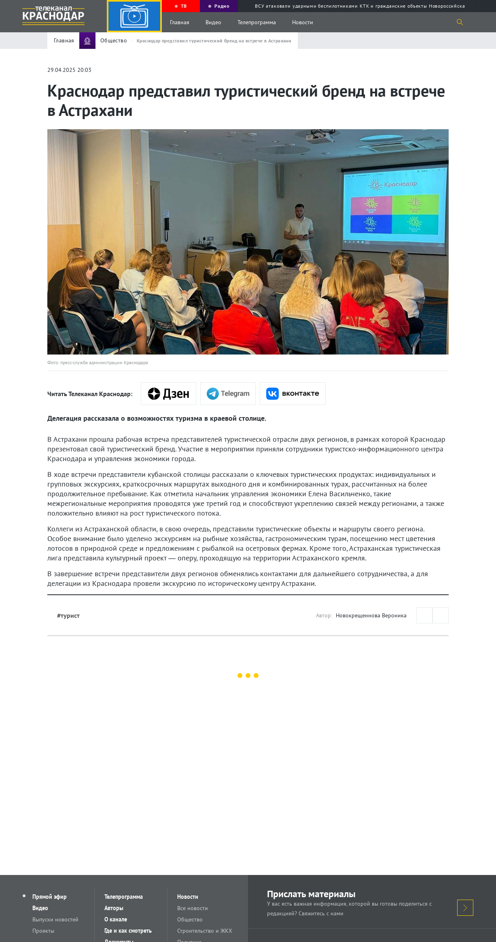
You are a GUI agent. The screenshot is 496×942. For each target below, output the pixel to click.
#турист (68, 615)
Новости (302, 22)
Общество (190, 919)
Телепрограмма (256, 22)
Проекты (43, 930)
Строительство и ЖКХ (204, 930)
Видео (213, 22)
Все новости (192, 908)
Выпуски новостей (55, 919)
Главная (179, 22)
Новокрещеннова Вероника (371, 615)
